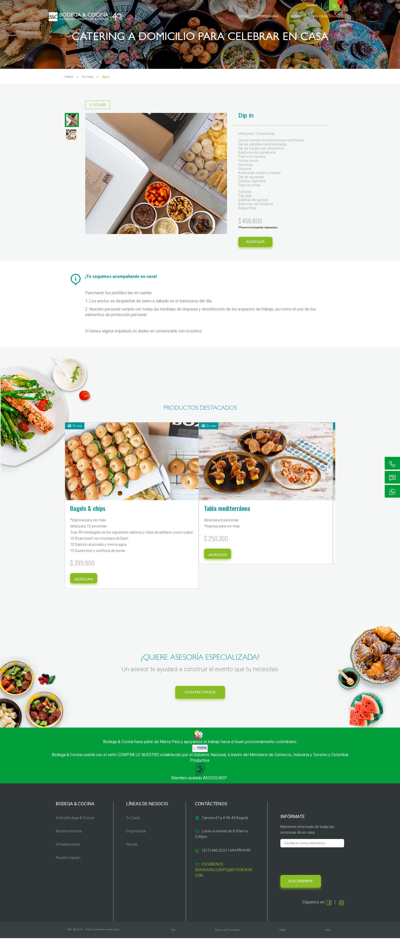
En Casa (133, 823)
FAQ (327, 935)
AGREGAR (255, 242)
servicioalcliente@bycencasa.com (224, 878)
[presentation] (319, 867)
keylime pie (270, 508)
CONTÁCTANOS (200, 698)
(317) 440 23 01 (214, 856)
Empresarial (136, 837)
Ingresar (312, 5)
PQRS (282, 935)
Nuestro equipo (68, 863)
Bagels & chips (87, 508)
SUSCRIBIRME (300, 887)
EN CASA (321, 16)
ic (392, 463)
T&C (173, 935)
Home (69, 77)
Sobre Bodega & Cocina (75, 823)
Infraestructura (68, 850)
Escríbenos (212, 870)
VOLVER (99, 105)
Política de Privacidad (227, 935)
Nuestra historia (69, 837)
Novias (132, 850)
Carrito (334, 5)
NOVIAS (296, 16)
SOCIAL (244, 16)
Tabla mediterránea (187, 508)
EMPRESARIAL (268, 16)
